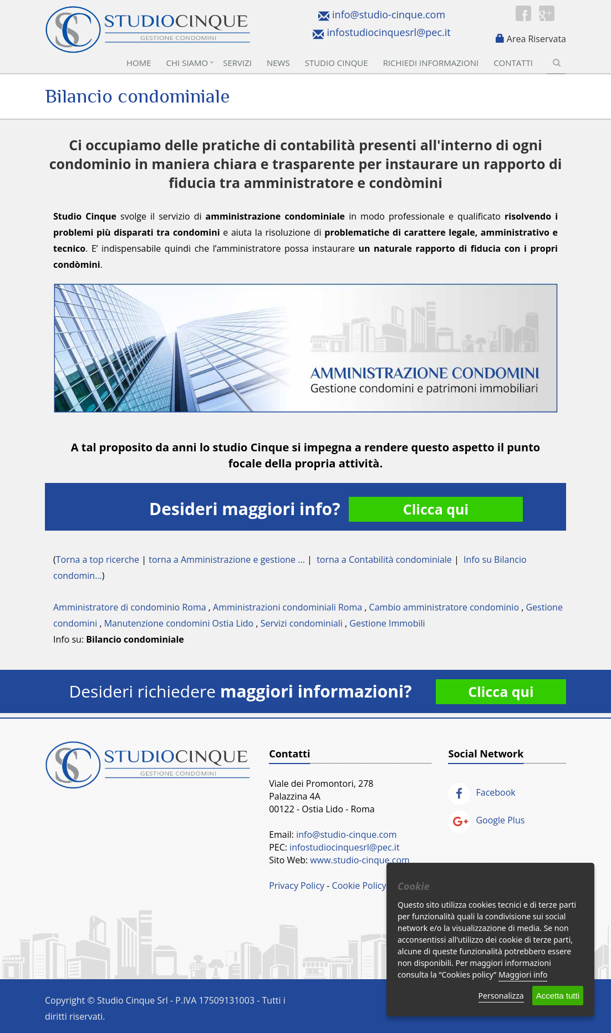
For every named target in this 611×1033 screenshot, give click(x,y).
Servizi (237, 62)
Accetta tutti (557, 995)
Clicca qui (436, 509)
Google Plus (486, 820)
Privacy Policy (296, 885)
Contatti (513, 62)
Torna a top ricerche (97, 559)
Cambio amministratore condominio (444, 607)
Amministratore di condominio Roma (129, 607)
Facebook (481, 792)
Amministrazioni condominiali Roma (287, 607)
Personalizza (501, 995)
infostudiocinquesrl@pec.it (388, 32)
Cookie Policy (359, 885)
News (278, 62)
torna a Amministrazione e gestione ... (227, 559)
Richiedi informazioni (431, 62)
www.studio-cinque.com (360, 860)
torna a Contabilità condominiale (384, 559)
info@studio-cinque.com (388, 14)
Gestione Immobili (387, 623)
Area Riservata (536, 39)
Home (138, 62)
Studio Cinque (336, 62)
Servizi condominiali (302, 623)
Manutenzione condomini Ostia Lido (179, 623)
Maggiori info (522, 974)
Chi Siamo (187, 62)
